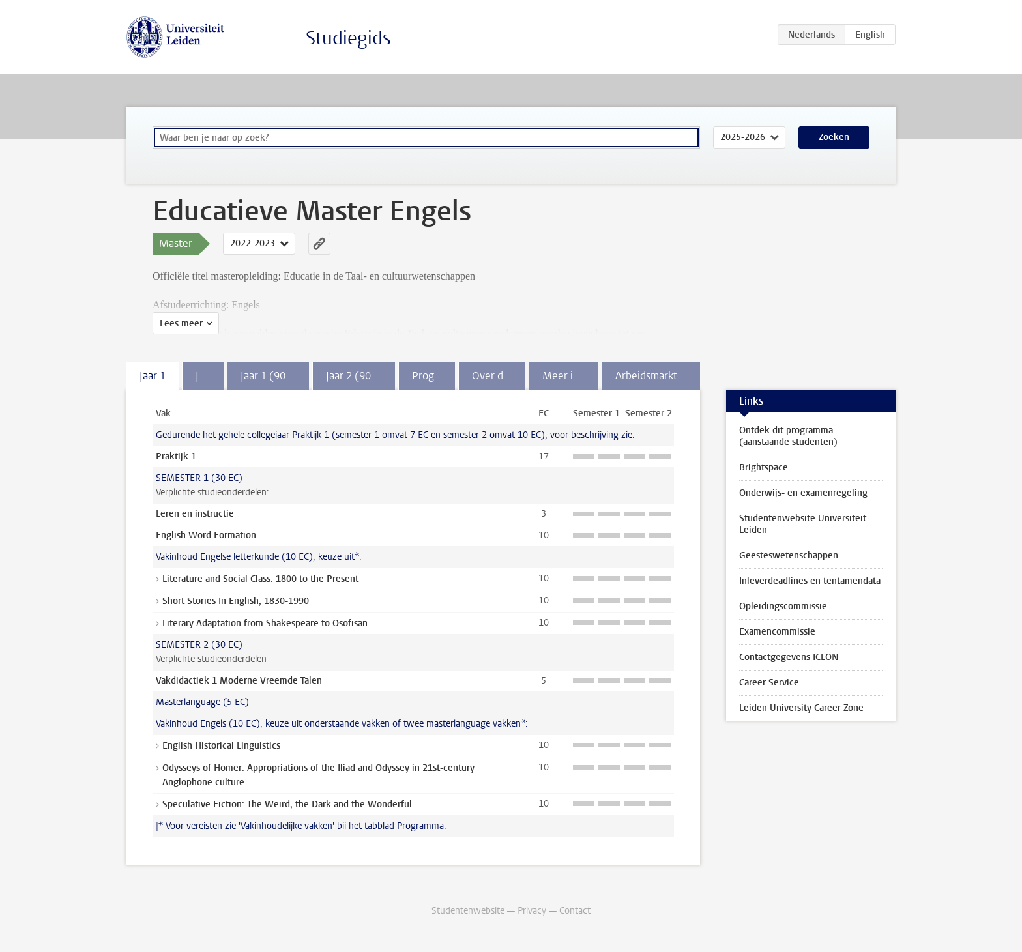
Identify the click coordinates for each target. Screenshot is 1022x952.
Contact (575, 910)
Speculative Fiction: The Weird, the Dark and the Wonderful (287, 804)
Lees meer (181, 323)
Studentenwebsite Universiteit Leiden (802, 524)
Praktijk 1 (176, 456)
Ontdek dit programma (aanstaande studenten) (788, 436)
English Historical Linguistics (221, 746)
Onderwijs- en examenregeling (803, 493)
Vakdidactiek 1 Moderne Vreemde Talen (239, 680)
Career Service (769, 682)
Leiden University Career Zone (801, 708)
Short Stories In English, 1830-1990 (235, 601)
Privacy (532, 910)
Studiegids (348, 38)
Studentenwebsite (467, 910)
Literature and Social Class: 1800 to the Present (260, 579)
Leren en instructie (195, 514)
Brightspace (763, 467)
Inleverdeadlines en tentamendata (810, 581)
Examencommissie (777, 632)
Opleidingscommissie (783, 606)
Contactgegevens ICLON (788, 657)
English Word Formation (206, 535)
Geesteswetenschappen (788, 555)
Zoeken (834, 137)
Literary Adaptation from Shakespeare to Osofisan (265, 623)
